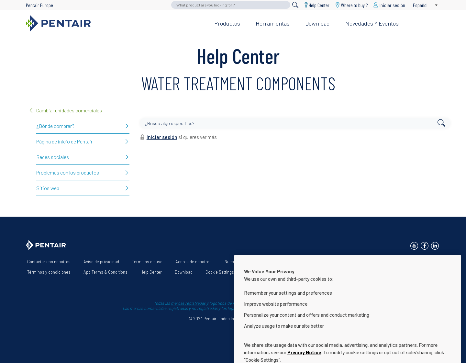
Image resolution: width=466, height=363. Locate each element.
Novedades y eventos (372, 23)
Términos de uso (147, 261)
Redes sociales (52, 157)
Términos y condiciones (49, 272)
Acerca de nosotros (193, 261)
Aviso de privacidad (101, 261)
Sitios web (47, 188)
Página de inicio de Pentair (64, 141)
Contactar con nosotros (49, 261)
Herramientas (273, 23)
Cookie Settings (219, 272)
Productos (227, 23)
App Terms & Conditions (105, 272)
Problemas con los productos (67, 172)
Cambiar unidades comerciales (69, 110)
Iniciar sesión (162, 137)
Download (317, 23)
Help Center (319, 5)
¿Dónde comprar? (55, 126)
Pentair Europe (39, 5)
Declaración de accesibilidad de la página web (317, 261)
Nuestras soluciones (243, 261)
